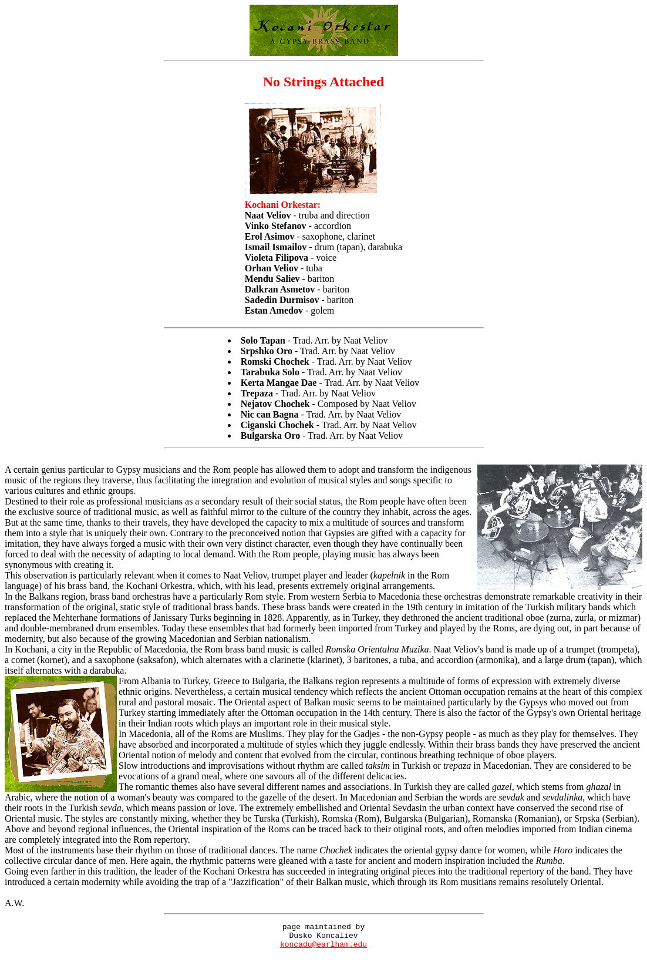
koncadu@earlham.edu (323, 949)
